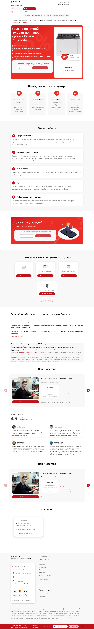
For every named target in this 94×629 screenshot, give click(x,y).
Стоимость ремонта (44, 556)
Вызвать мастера (25, 402)
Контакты (61, 15)
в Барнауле (27, 4)
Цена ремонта (47, 15)
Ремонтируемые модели (46, 570)
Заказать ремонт (24, 276)
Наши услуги (42, 572)
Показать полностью (17, 336)
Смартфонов (42, 596)
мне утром (63, 4)
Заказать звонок (29, 9)
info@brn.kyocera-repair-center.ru (26, 529)
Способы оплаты (44, 579)
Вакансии (55, 15)
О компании (27, 15)
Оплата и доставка (44, 559)
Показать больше (47, 300)
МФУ (40, 593)
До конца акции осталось (35, 626)
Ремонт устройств (37, 15)
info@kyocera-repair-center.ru (21, 573)
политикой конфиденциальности (43, 70)
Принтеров (50, 593)
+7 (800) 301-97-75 (65, 2)
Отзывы (68, 15)
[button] (88, 390)
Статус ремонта (16, 9)
